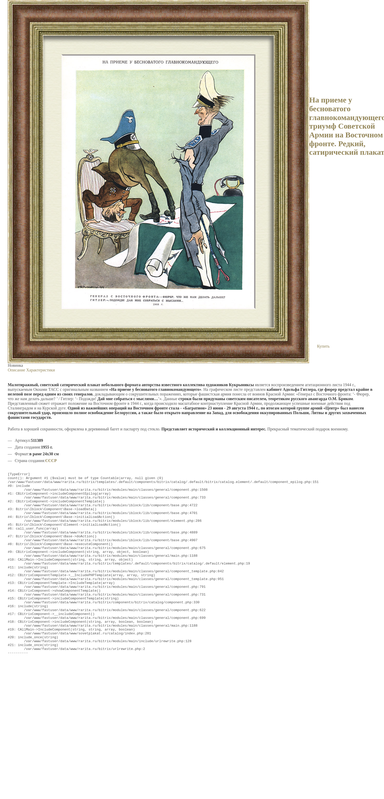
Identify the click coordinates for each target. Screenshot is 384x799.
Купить (323, 346)
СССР (51, 460)
